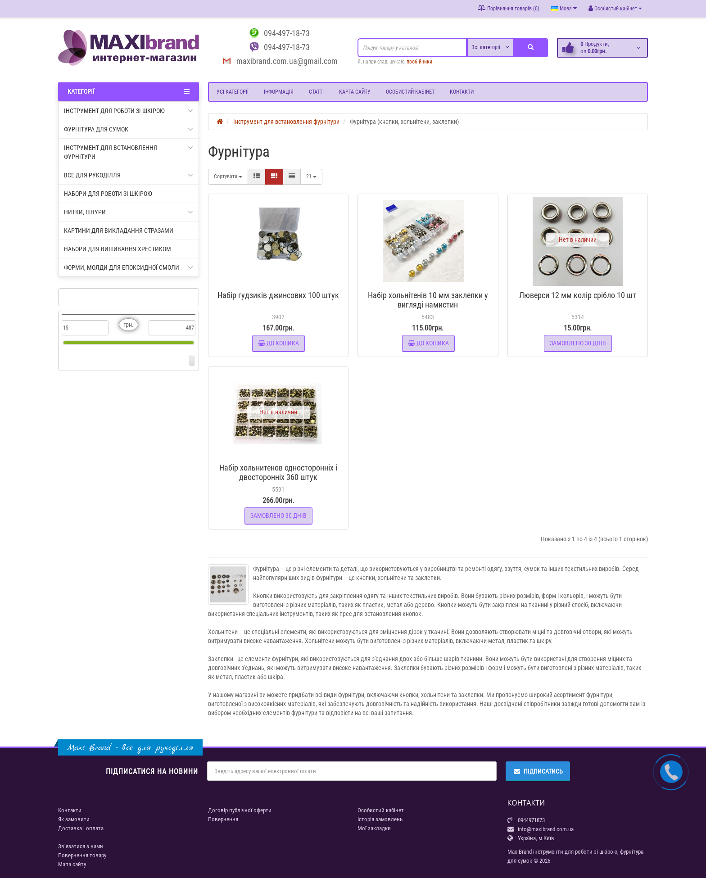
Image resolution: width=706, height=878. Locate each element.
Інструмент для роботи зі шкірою (128, 110)
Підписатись (538, 771)
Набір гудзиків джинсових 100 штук (278, 295)
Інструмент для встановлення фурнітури (128, 151)
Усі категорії (233, 92)
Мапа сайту (72, 864)
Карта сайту (355, 92)
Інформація (279, 92)
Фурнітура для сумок (128, 129)
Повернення (223, 819)
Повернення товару (82, 855)
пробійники (418, 62)
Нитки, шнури (128, 212)
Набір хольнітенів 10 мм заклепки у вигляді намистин (428, 299)
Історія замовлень (380, 819)
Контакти (462, 92)
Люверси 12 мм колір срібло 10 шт (577, 295)
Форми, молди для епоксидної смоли (128, 267)
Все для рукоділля (128, 175)
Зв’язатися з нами (80, 846)
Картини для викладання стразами (118, 230)
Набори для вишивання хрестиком (117, 249)
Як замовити (74, 819)
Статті (316, 92)
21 (311, 176)
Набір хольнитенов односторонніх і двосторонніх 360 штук (278, 472)
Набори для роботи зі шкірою (108, 193)
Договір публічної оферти (240, 810)
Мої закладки (374, 828)
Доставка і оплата (81, 828)
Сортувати (228, 176)
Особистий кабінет (410, 92)
